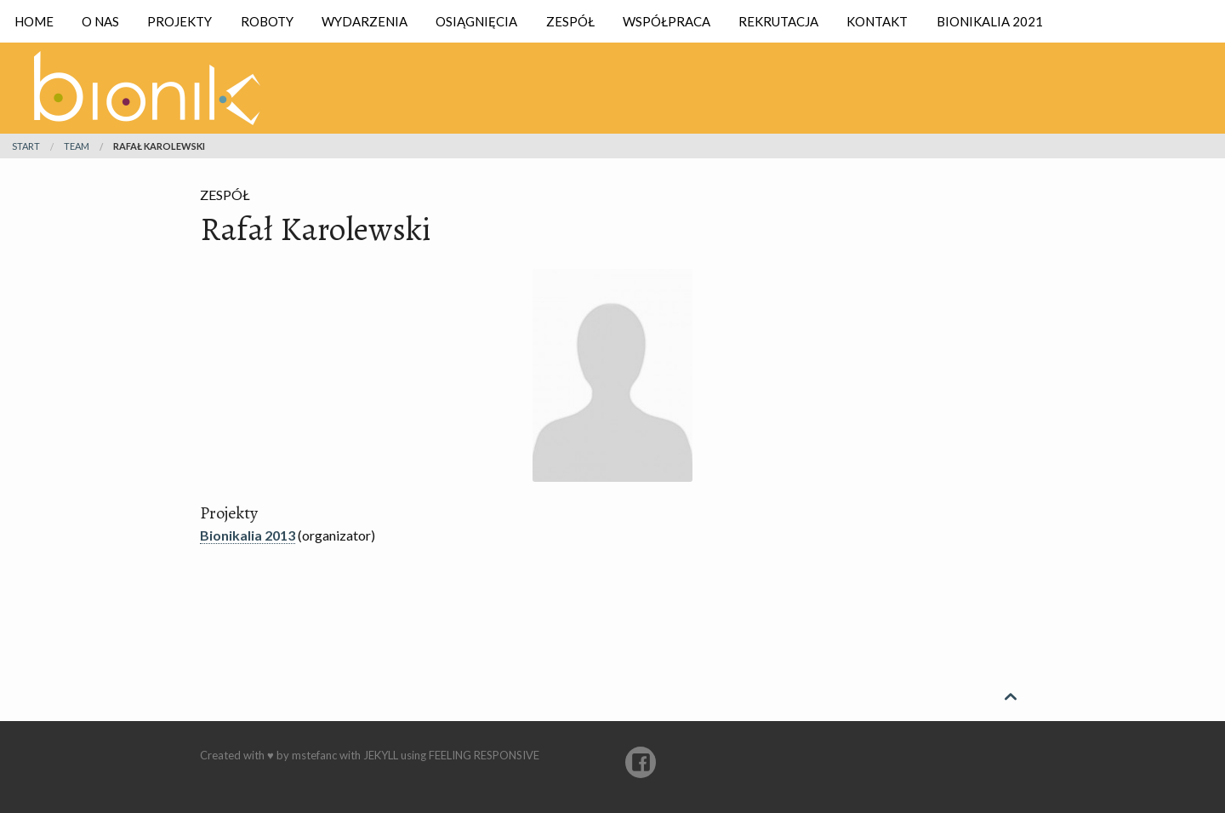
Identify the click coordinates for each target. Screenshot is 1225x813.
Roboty (267, 21)
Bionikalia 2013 (247, 535)
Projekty (179, 21)
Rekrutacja (778, 21)
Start (26, 146)
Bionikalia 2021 (990, 21)
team (76, 146)
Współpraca (666, 21)
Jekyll (380, 755)
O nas (100, 21)
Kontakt (877, 21)
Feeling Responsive (484, 755)
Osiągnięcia (476, 21)
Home (34, 21)
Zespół (570, 21)
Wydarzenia (364, 21)
